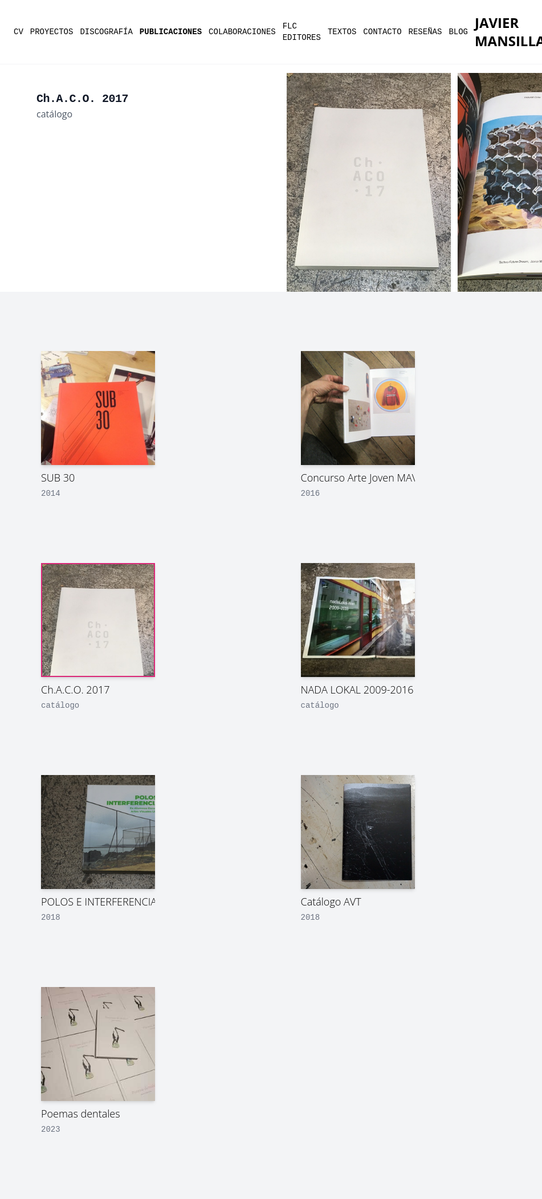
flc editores (302, 32)
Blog (458, 31)
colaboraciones (242, 31)
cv (18, 31)
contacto (382, 31)
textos (342, 31)
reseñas (425, 31)
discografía (106, 31)
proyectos (52, 31)
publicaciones (171, 31)
